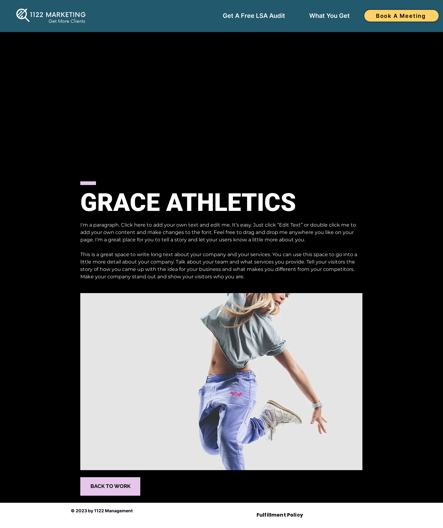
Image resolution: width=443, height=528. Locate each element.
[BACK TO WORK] (110, 486)
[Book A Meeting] (401, 16)
